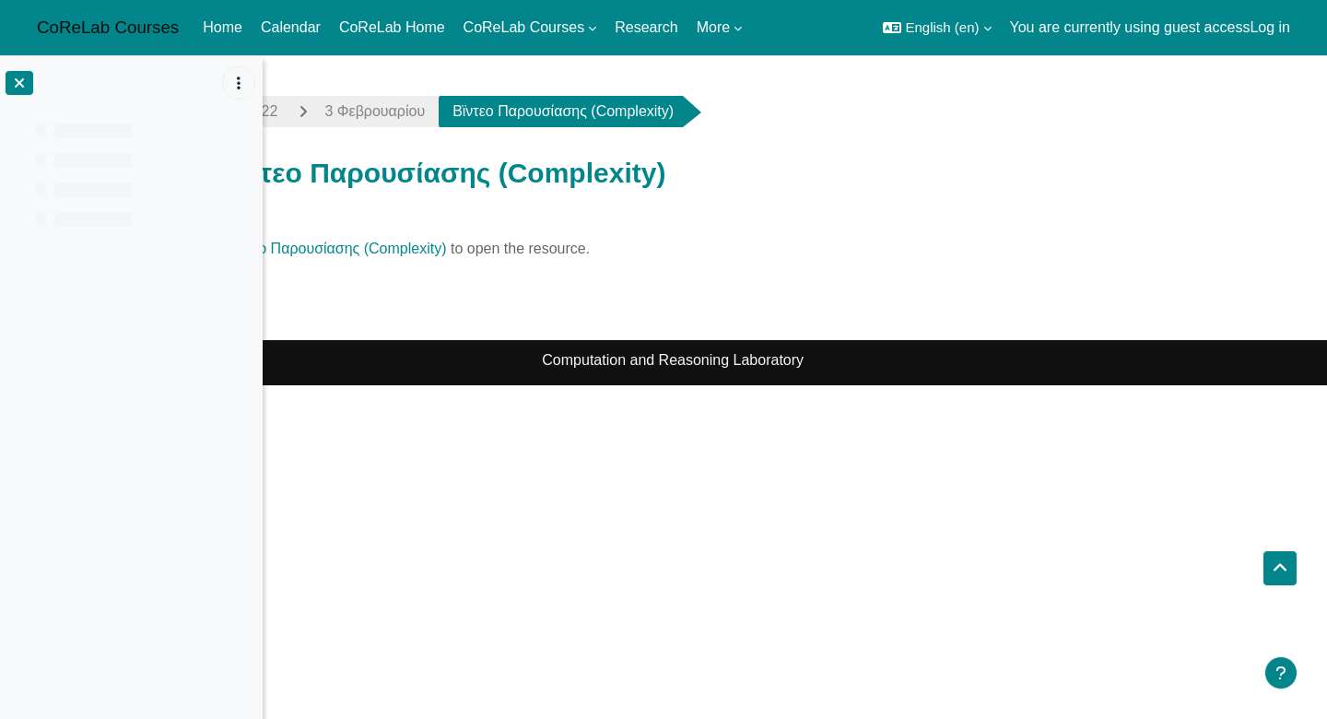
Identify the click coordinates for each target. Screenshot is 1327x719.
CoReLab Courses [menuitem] (524, 27)
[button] (937, 27)
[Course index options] (238, 83)
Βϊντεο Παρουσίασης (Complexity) (458, 248)
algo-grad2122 (352, 111)
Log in (1270, 27)
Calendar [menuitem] (291, 27)
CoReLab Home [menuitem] (392, 27)
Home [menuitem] (222, 27)
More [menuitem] (713, 27)
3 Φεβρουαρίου (497, 111)
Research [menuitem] (646, 27)
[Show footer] (1281, 673)
